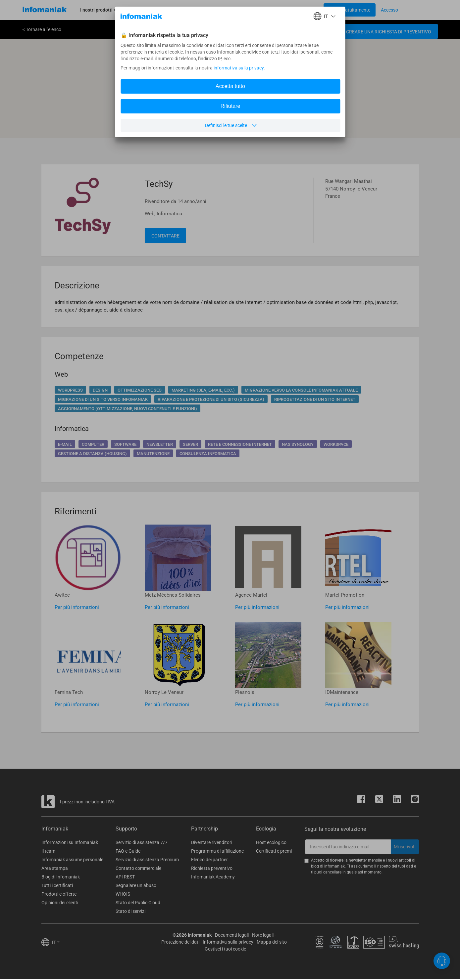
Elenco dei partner (209, 859)
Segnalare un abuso (136, 885)
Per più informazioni (77, 607)
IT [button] (56, 942)
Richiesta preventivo (211, 868)
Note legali (263, 935)
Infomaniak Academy (213, 876)
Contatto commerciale (138, 868)
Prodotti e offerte (59, 894)
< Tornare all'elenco (42, 29)
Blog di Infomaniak (60, 876)
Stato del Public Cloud (138, 902)
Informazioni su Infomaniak (69, 842)
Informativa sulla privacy (228, 942)
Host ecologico (271, 842)
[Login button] (350, 10)
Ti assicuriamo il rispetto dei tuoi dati (380, 866)
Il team (48, 851)
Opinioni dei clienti (59, 902)
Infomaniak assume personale (72, 859)
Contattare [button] (165, 235)
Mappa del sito (272, 942)
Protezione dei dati (180, 942)
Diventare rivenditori (211, 842)
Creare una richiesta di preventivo (388, 31)
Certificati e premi (274, 851)
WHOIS (123, 894)
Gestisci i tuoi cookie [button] (225, 949)
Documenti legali (232, 935)
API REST (125, 876)
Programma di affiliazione (217, 851)
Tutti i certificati (57, 885)
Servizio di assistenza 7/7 (142, 842)
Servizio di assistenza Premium (147, 859)
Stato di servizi (130, 911)
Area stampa (54, 868)
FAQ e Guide (128, 851)
